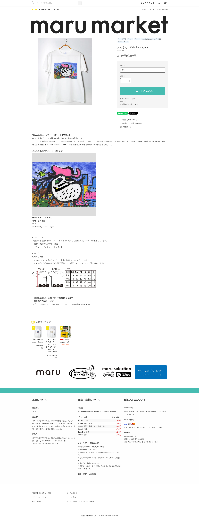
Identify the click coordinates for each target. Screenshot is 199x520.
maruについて (148, 9)
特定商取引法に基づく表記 (129, 104)
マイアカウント (72, 493)
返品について (124, 101)
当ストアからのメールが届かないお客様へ (81, 501)
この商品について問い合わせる (129, 123)
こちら (72, 304)
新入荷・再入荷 (123, 41)
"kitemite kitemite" (60, 138)
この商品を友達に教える (127, 120)
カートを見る (71, 497)
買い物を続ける (124, 127)
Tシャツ (130, 39)
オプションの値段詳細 (127, 99)
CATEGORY (44, 9)
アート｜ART (122, 39)
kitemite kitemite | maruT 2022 (151, 39)
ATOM (39, 501)
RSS (34, 501)
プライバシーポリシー (40, 497)
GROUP (55, 9)
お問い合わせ (162, 9)
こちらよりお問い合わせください (92, 263)
